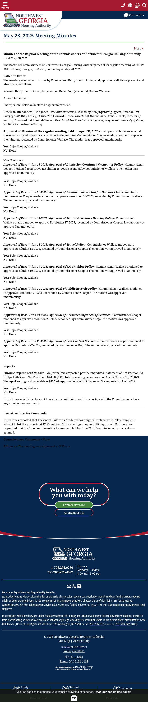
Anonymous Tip (74, 513)
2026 (50, 637)
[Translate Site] (137, 5)
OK (74, 698)
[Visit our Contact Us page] (134, 15)
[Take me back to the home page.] (31, 20)
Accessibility (81, 641)
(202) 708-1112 (61, 604)
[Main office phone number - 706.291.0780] (123, 5)
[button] (5, 5)
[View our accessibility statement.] (130, 5)
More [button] (138, 48)
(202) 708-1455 (88, 604)
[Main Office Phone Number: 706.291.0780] (63, 568)
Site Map (64, 641)
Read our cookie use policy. (113, 691)
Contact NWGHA (74, 505)
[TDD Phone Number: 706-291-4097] (63, 572)
